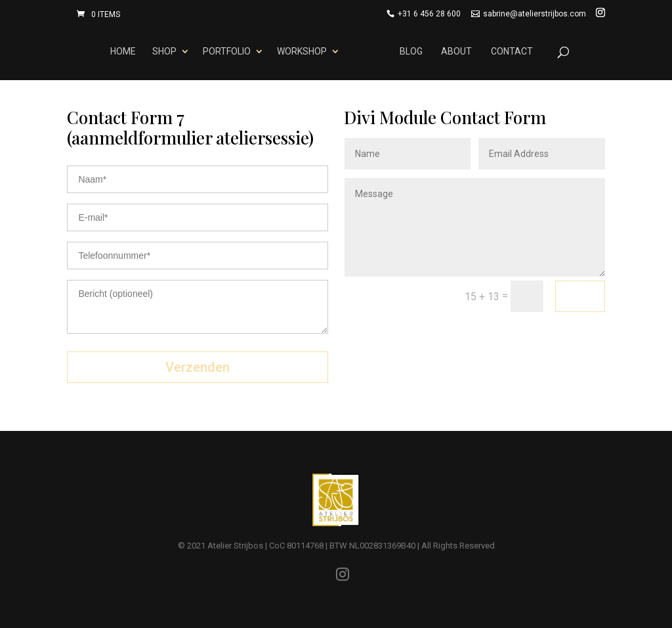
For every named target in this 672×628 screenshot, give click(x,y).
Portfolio (224, 51)
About (459, 51)
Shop (162, 51)
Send (580, 295)
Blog (413, 51)
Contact (514, 51)
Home (121, 51)
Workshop (299, 51)
